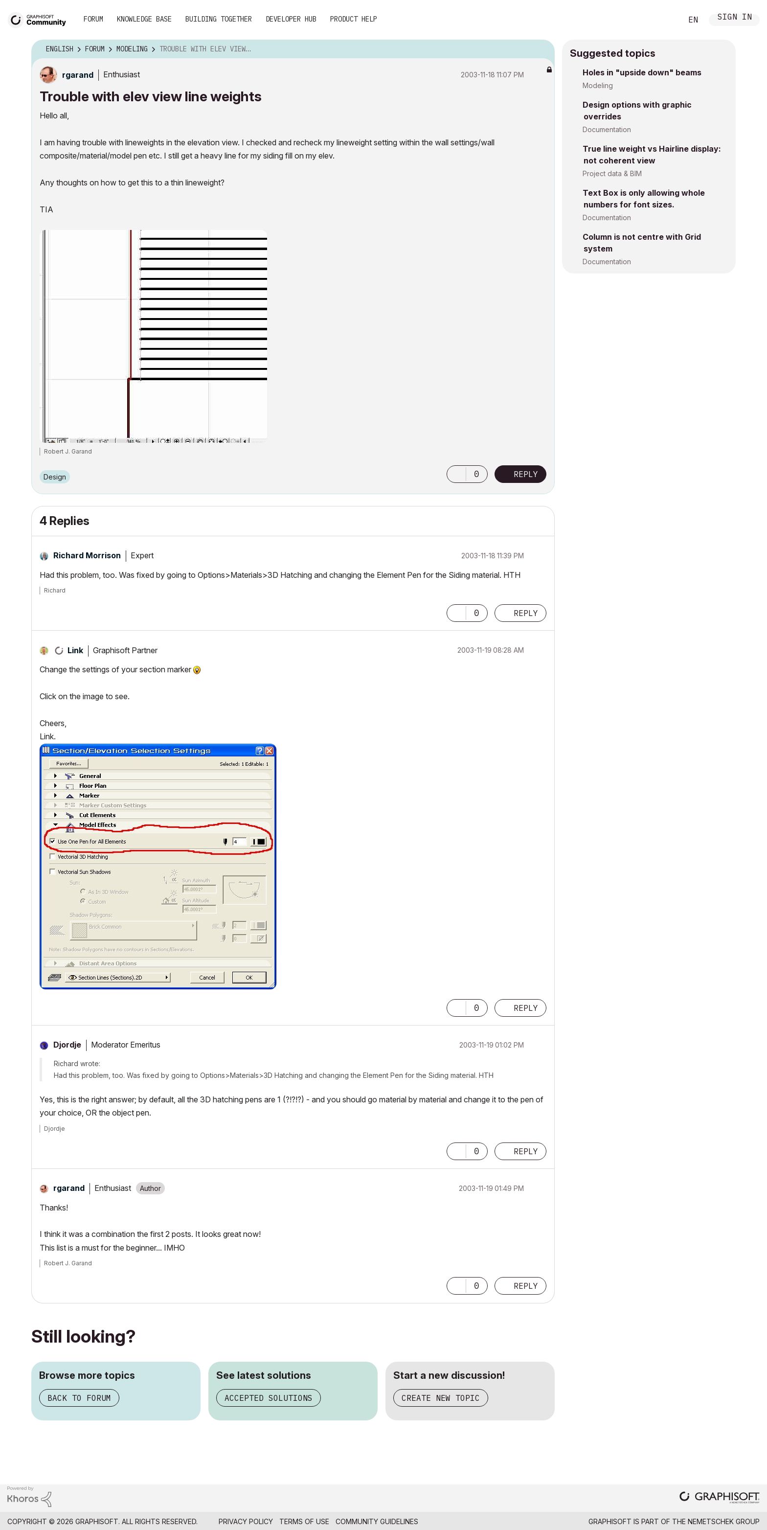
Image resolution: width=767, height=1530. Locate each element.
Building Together (218, 19)
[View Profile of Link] (75, 650)
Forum (93, 19)
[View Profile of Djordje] (67, 1045)
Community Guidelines (377, 1521)
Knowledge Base (144, 19)
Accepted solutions (269, 1398)
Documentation (607, 129)
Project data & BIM (612, 173)
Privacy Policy (246, 1521)
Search (664, 20)
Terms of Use (304, 1521)
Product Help (353, 19)
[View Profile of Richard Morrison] (87, 555)
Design (55, 477)
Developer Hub (291, 19)
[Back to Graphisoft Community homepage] (40, 19)
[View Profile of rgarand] (77, 75)
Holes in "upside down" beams (642, 72)
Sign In (735, 18)
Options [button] (541, 49)
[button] (456, 474)
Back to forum (79, 1398)
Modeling (598, 85)
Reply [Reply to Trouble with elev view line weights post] (526, 474)
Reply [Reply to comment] (526, 613)
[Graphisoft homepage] (719, 1498)
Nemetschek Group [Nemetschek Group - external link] (724, 1521)
